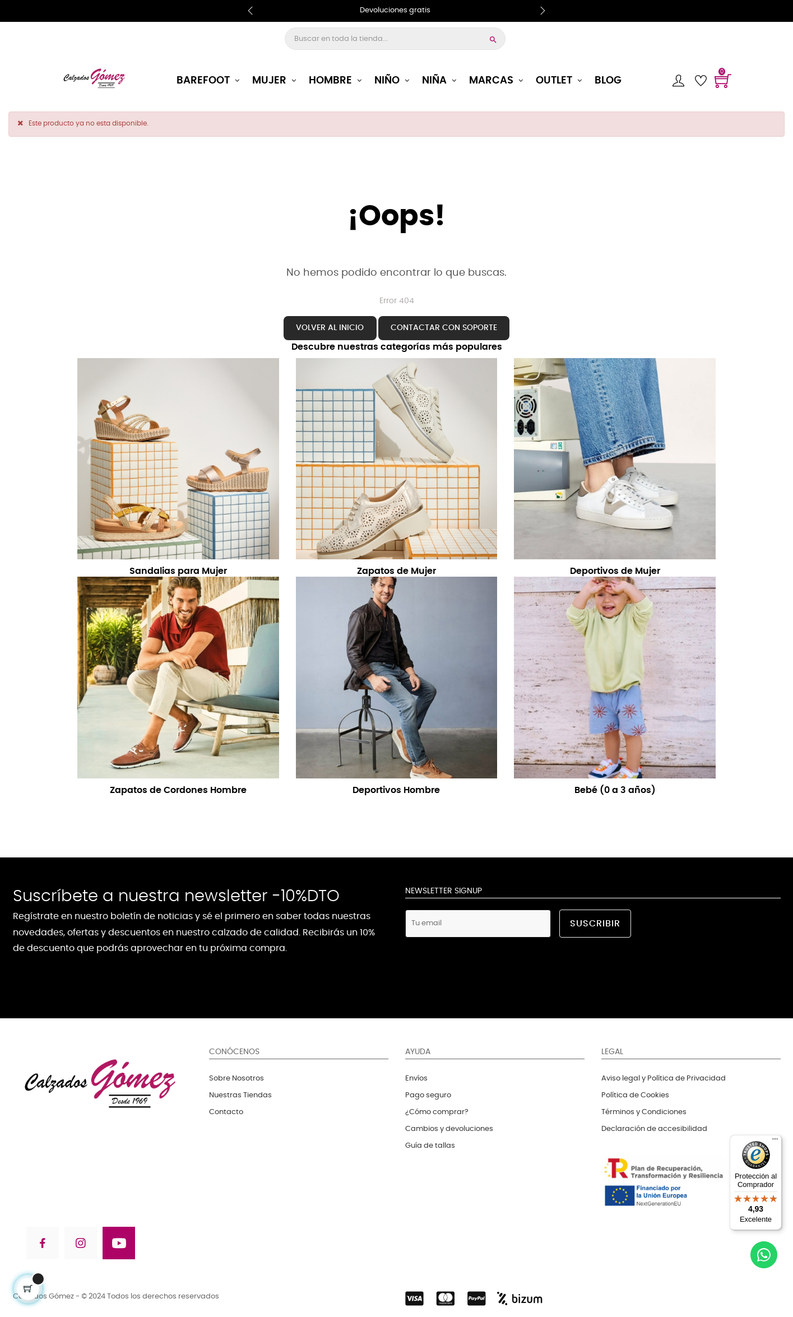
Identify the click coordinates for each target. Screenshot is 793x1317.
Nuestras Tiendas (240, 1095)
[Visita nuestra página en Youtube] (119, 1245)
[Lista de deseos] (700, 80)
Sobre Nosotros (236, 1078)
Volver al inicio (330, 327)
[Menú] (775, 1141)
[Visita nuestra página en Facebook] (42, 1245)
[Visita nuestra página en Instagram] (80, 1245)
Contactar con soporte (444, 327)
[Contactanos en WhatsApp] (763, 1256)
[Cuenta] (678, 80)
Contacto (226, 1112)
